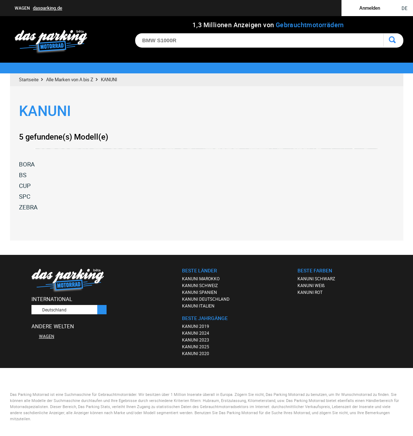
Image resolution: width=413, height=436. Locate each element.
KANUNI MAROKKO (201, 278)
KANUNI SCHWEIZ (200, 285)
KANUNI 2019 (195, 326)
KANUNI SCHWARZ (316, 278)
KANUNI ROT (310, 292)
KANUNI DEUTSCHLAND (206, 299)
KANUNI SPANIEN (199, 292)
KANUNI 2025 (195, 346)
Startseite (29, 79)
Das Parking (55, 42)
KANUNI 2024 (195, 333)
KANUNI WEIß (311, 285)
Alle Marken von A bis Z (69, 79)
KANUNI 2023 (195, 340)
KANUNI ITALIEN (198, 306)
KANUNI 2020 (195, 353)
